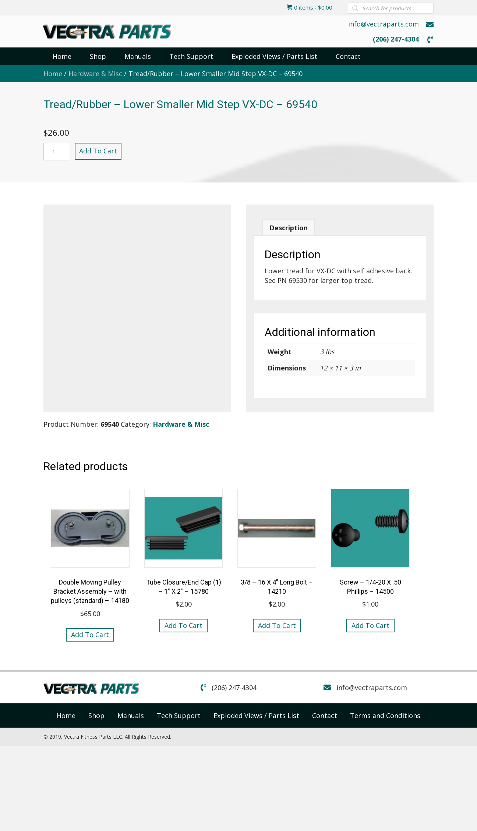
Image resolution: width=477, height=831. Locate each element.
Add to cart (98, 150)
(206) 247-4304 (396, 39)
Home (52, 73)
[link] (66, 715)
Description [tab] (288, 227)
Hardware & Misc (95, 73)
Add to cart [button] (90, 634)
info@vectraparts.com (383, 23)
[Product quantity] (56, 151)
